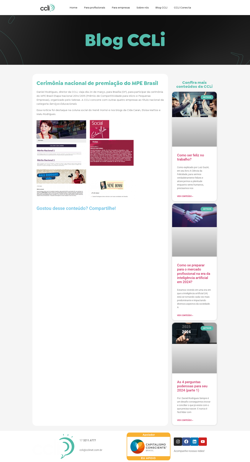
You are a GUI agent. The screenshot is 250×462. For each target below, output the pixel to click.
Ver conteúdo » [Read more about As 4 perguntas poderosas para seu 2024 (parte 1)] (185, 420)
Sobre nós (143, 7)
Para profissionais (94, 7)
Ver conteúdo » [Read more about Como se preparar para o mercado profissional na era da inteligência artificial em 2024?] (185, 315)
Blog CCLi (161, 7)
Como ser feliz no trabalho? (190, 157)
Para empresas (121, 7)
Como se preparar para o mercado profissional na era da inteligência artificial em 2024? (193, 273)
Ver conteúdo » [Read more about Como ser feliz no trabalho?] (185, 196)
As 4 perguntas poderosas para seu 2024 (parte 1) (192, 386)
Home (73, 7)
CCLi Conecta (182, 7)
